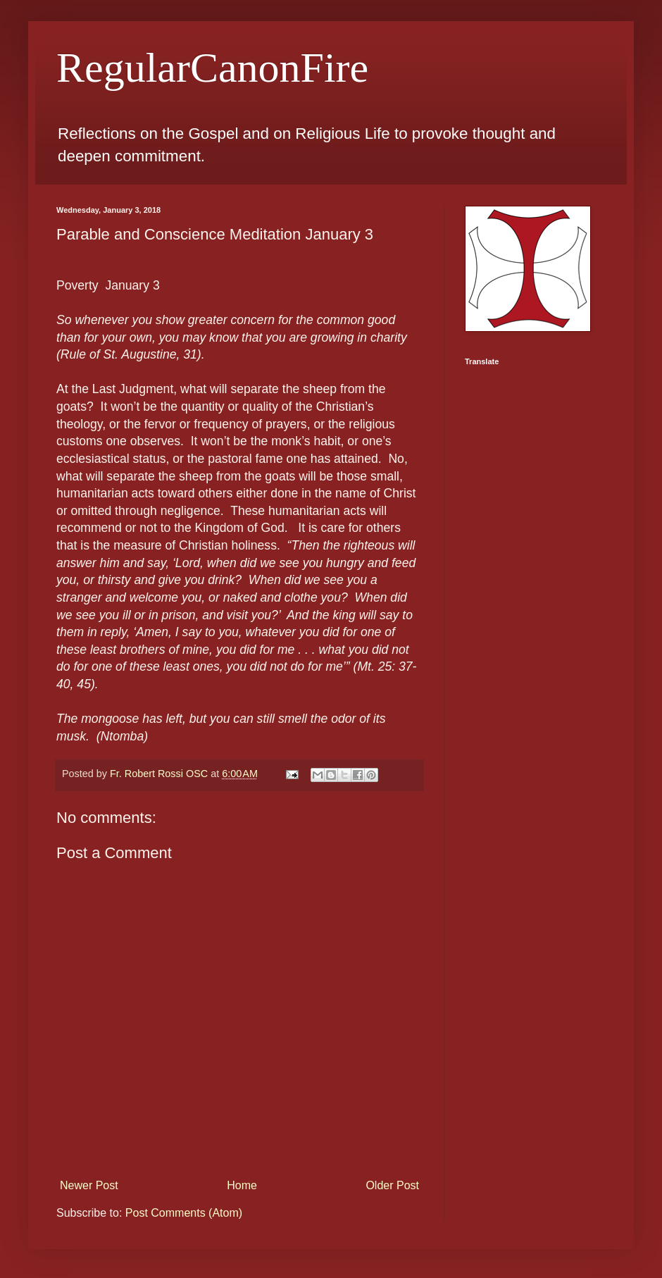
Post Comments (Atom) (183, 1213)
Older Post (392, 1185)
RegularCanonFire (212, 67)
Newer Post (89, 1185)
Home (242, 1185)
